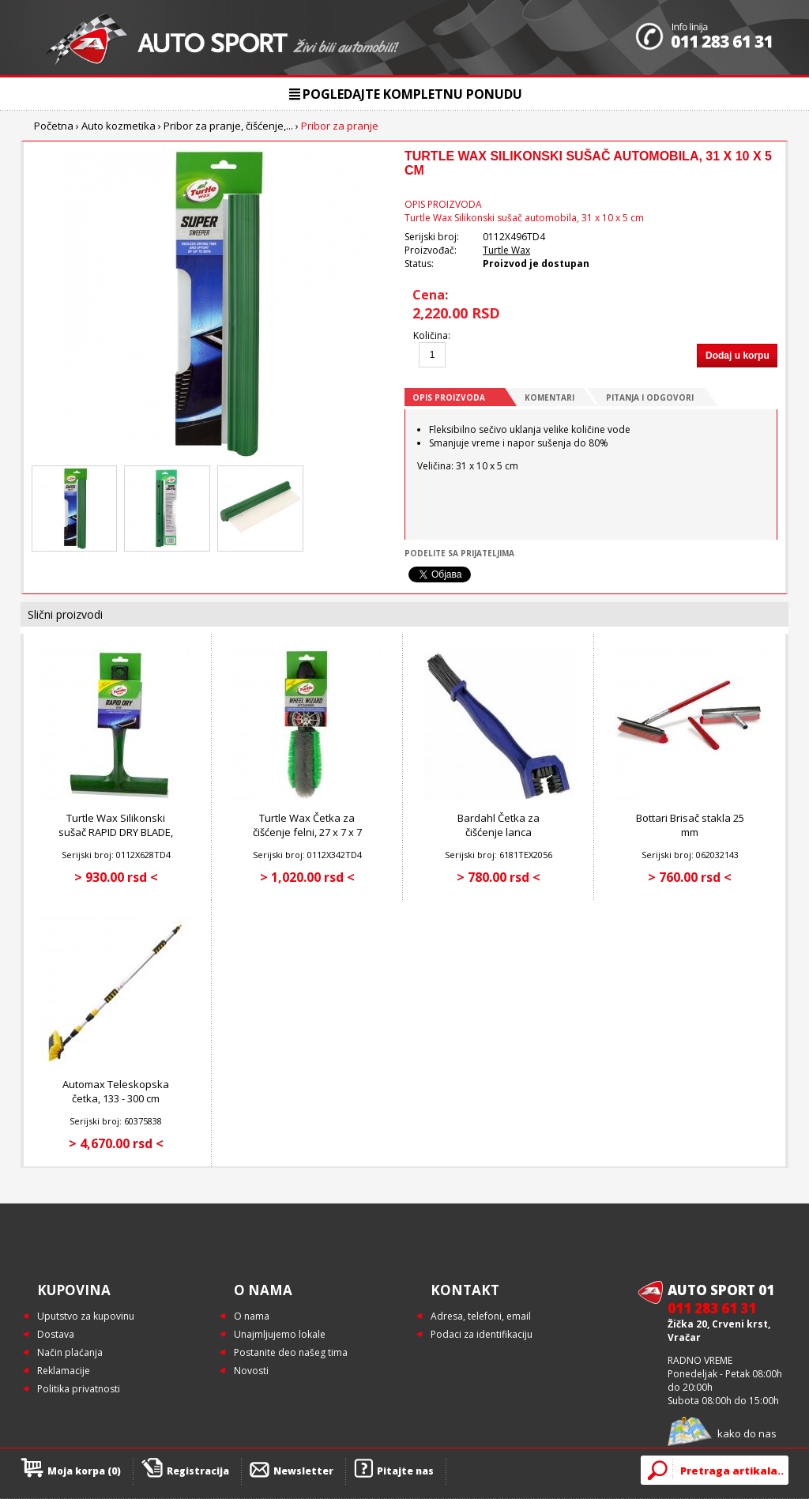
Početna (53, 126)
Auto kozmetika (118, 126)
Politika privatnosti (78, 1388)
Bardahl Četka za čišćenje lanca (498, 825)
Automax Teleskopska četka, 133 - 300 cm (115, 1091)
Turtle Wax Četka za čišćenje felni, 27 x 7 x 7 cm (307, 832)
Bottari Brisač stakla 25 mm (690, 825)
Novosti (251, 1370)
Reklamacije (63, 1370)
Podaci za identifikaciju (481, 1334)
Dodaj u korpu (737, 355)
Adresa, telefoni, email (481, 1316)
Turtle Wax (506, 250)
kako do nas (747, 1433)
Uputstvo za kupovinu (85, 1316)
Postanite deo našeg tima (291, 1352)
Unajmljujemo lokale (279, 1334)
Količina (430, 335)
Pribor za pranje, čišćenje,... (228, 126)
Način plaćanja (70, 1352)
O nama (251, 1316)
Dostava (55, 1334)
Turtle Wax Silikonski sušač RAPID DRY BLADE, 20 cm (115, 832)
